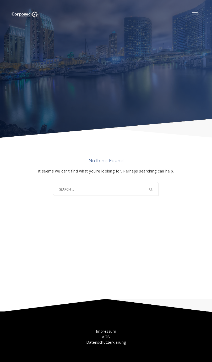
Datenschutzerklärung (106, 342)
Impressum (106, 331)
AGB (106, 336)
